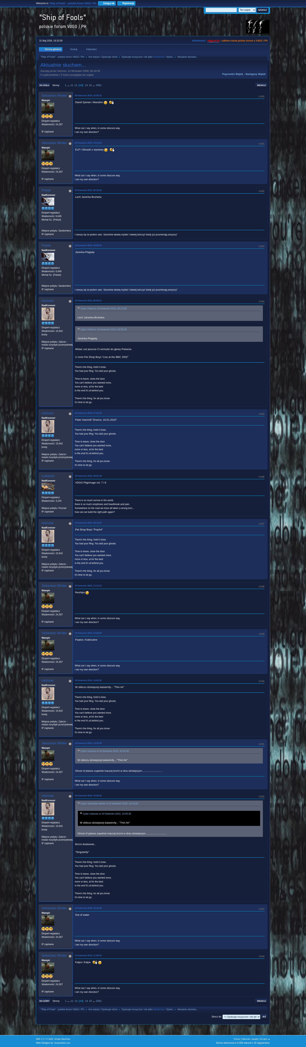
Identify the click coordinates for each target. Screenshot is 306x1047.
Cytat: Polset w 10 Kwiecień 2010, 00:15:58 (103, 308)
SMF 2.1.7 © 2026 (44, 1039)
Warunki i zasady (250, 1039)
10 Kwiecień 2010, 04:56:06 (88, 245)
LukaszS (48, 476)
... (68, 85)
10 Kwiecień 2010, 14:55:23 (88, 795)
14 (86, 85)
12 (75, 85)
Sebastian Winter (54, 95)
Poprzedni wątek (232, 74)
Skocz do (216, 1016)
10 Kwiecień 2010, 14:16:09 (88, 743)
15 (90, 85)
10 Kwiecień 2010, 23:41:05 (88, 908)
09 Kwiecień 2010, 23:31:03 (88, 143)
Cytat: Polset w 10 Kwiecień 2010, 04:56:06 (103, 329)
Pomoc (237, 1039)
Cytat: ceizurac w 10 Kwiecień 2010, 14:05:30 (104, 751)
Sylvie (169, 57)
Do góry (44, 1001)
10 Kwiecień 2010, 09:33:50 (88, 523)
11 (71, 85)
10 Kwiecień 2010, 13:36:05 (88, 633)
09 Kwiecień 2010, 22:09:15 (88, 95)
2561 (99, 85)
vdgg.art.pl (213, 40)
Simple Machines (62, 1039)
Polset (46, 190)
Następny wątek (256, 74)
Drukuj (261, 85)
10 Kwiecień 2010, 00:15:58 (88, 190)
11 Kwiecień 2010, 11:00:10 (88, 955)
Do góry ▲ (265, 1039)
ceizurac (48, 300)
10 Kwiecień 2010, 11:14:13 (88, 585)
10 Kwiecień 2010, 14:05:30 (88, 680)
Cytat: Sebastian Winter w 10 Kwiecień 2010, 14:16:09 (109, 803)
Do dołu (44, 85)
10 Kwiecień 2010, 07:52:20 (88, 413)
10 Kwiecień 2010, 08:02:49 (88, 476)
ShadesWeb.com (62, 1043)
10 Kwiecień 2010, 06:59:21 (88, 300)
